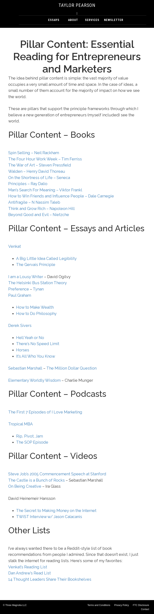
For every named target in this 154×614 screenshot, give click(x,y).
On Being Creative (24, 486)
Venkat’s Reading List (27, 567)
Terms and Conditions (99, 605)
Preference (18, 289)
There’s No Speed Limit (37, 343)
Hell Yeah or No (30, 337)
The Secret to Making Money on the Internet (56, 510)
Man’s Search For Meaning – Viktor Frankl (45, 190)
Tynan (38, 289)
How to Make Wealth (35, 307)
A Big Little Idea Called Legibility (46, 258)
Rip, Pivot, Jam (29, 436)
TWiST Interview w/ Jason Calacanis (49, 516)
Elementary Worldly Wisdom (34, 380)
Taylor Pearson (77, 5)
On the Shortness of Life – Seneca (39, 177)
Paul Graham (19, 295)
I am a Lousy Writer (26, 276)
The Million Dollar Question (71, 368)
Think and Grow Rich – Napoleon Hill (41, 208)
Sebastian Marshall (25, 368)
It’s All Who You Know (35, 356)
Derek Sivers (19, 325)
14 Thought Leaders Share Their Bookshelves (49, 579)
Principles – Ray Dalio (27, 183)
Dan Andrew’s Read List (29, 573)
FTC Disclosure (141, 605)
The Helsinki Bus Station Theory (37, 282)
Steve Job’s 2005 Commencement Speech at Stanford (57, 474)
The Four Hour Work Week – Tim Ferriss (45, 159)
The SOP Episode (32, 442)
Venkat (14, 246)
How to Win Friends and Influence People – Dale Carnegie (61, 196)
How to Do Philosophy (36, 313)
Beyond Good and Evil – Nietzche (38, 214)
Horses (22, 350)
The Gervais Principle (35, 264)
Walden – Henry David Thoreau (36, 171)
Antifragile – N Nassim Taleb (34, 202)
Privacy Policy (121, 605)
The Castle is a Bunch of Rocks (36, 480)
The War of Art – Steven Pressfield (39, 165)
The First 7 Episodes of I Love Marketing (45, 412)
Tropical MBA (20, 424)
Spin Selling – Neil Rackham (33, 152)
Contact (145, 609)
